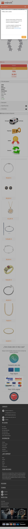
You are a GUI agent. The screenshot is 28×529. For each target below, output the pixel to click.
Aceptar (23, 37)
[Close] (25, 11)
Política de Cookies (17, 28)
